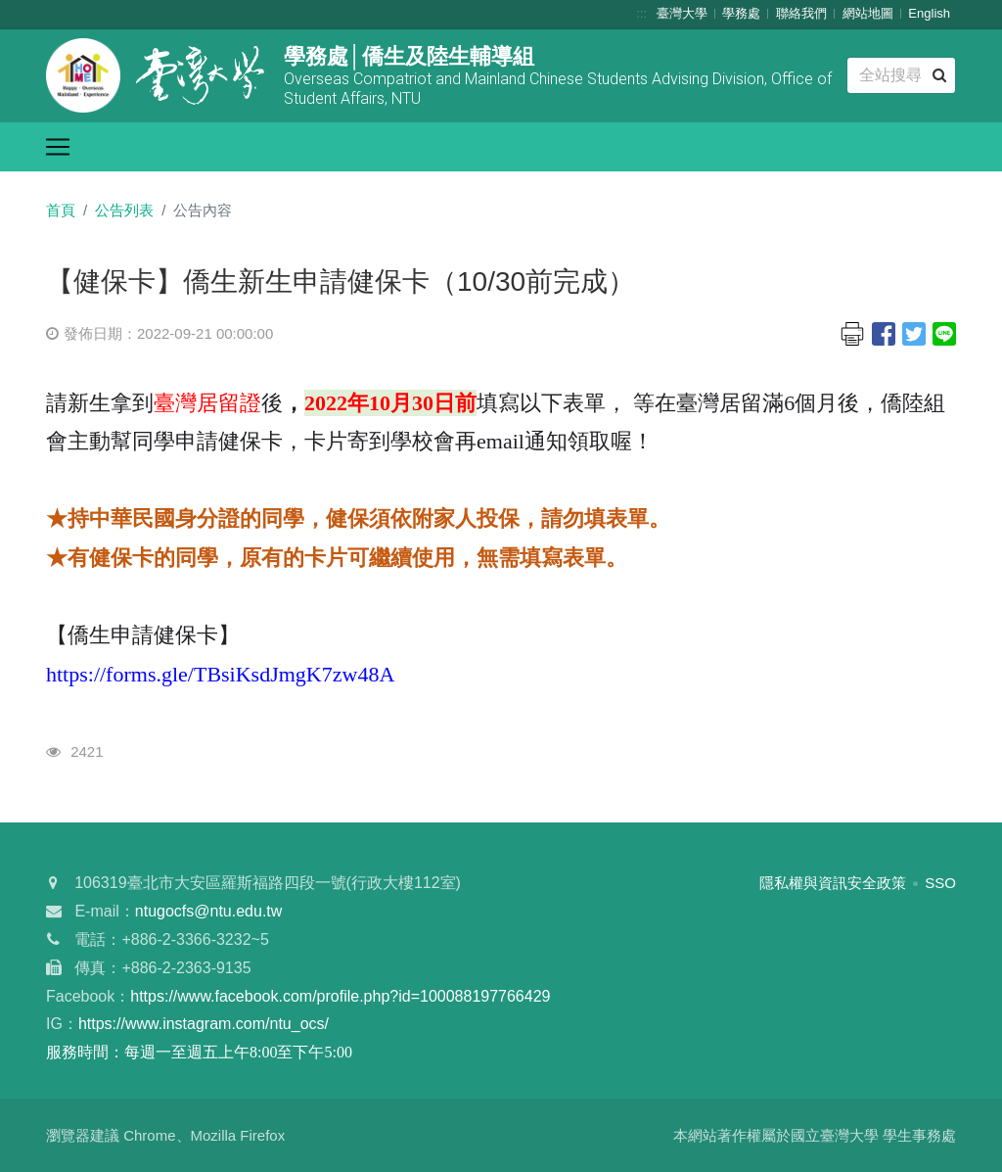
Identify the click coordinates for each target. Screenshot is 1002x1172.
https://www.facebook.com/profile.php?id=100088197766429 (340, 996)
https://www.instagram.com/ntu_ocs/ (203, 1023)
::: (641, 13)
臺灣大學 (682, 13)
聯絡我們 (801, 13)
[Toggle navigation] (57, 146)
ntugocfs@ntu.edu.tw (209, 911)
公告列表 (124, 210)
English (929, 13)
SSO (940, 882)
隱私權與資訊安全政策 (832, 882)
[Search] (901, 75)
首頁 (60, 210)
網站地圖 (868, 13)
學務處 (741, 13)
